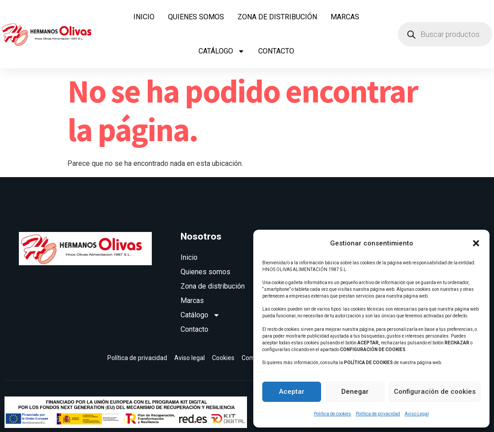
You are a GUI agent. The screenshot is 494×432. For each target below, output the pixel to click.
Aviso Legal (417, 413)
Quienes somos (196, 17)
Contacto (276, 51)
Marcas (345, 17)
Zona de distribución (277, 17)
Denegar (355, 391)
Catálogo (221, 51)
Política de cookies (332, 413)
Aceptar (291, 391)
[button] (476, 243)
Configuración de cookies (435, 391)
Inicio (143, 17)
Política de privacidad (378, 413)
